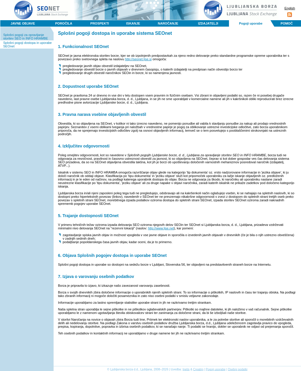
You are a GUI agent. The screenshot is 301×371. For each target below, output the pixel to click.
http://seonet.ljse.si (138, 59)
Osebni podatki (237, 369)
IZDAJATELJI (208, 23)
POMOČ (287, 23)
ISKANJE (133, 23)
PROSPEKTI (99, 23)
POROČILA (63, 23)
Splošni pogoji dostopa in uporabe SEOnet (27, 44)
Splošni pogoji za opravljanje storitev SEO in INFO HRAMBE (25, 36)
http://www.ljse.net (161, 228)
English (289, 8)
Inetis (185, 369)
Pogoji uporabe (250, 23)
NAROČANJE (168, 23)
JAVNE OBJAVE (23, 23)
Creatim (198, 369)
